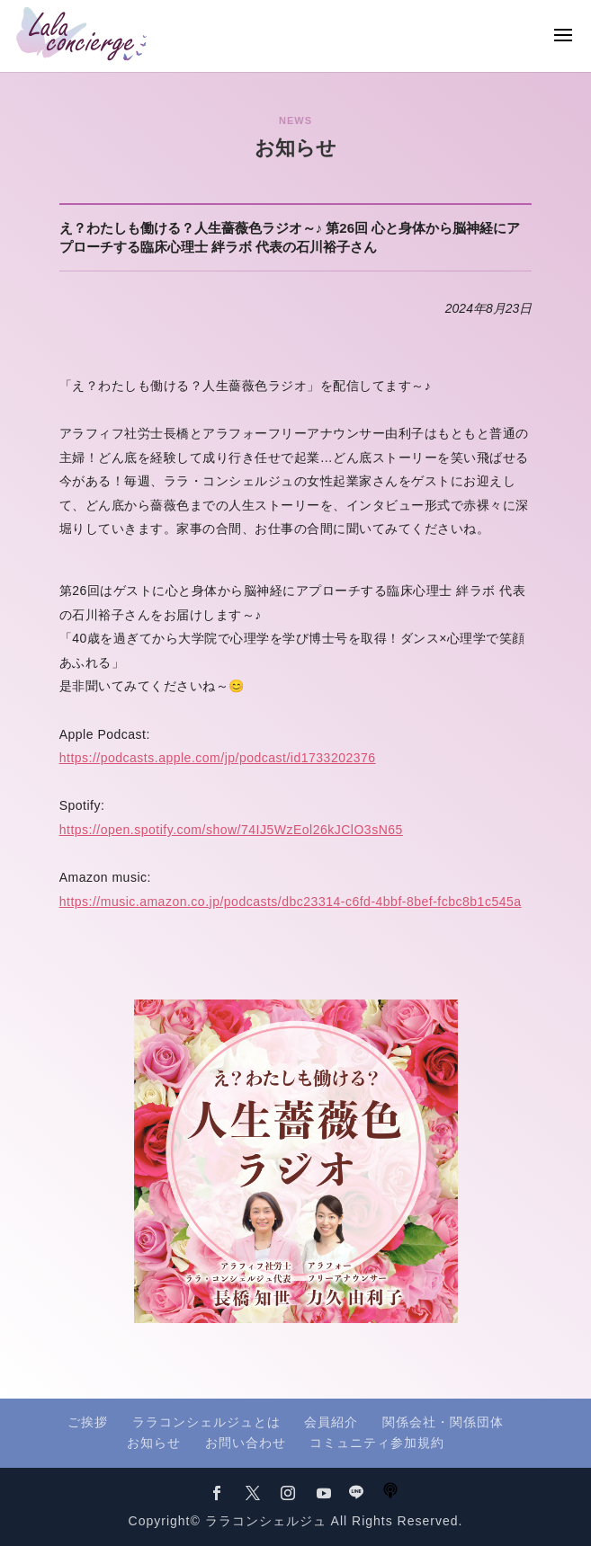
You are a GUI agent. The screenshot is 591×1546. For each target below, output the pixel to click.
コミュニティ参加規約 (376, 1442)
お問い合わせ (245, 1442)
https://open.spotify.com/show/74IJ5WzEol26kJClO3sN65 (231, 829)
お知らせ (154, 1442)
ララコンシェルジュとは (206, 1422)
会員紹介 (331, 1422)
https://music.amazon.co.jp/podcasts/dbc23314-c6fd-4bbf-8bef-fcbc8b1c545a (290, 901)
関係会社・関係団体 (443, 1422)
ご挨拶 (87, 1422)
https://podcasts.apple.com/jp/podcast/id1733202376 (217, 758)
